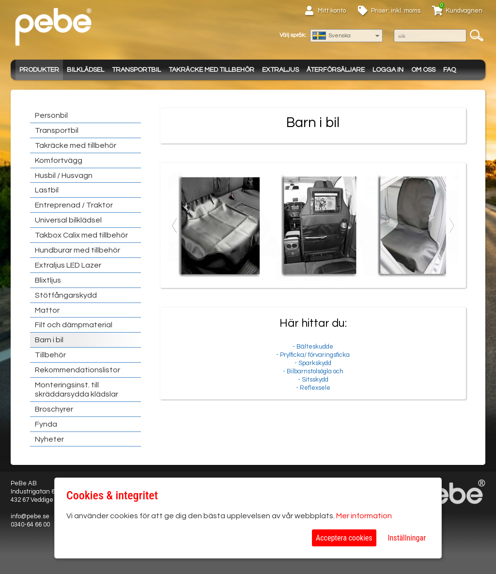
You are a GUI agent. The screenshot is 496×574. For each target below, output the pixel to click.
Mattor (47, 310)
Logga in (387, 69)
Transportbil (136, 69)
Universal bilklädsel (68, 220)
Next (451, 225)
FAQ (449, 69)
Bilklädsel (85, 69)
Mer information (364, 516)
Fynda (46, 424)
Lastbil (47, 190)
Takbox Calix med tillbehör (81, 235)
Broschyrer (54, 409)
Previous (175, 225)
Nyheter (49, 439)
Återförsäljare (336, 69)
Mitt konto (332, 10)
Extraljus (280, 69)
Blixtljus (48, 280)
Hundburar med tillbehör (77, 250)
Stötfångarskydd (66, 295)
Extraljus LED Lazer (68, 265)
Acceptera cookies (344, 537)
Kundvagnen (464, 10)
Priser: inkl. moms (395, 10)
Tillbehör (50, 355)
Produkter (39, 69)
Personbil (51, 115)
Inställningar (407, 537)
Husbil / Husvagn (64, 175)
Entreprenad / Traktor (74, 205)
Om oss (423, 69)
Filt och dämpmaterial (73, 325)
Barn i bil (49, 340)
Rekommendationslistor (77, 370)
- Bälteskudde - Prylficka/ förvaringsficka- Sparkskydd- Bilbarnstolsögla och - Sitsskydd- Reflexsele (313, 354)
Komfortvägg (58, 160)
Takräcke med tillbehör (211, 69)
